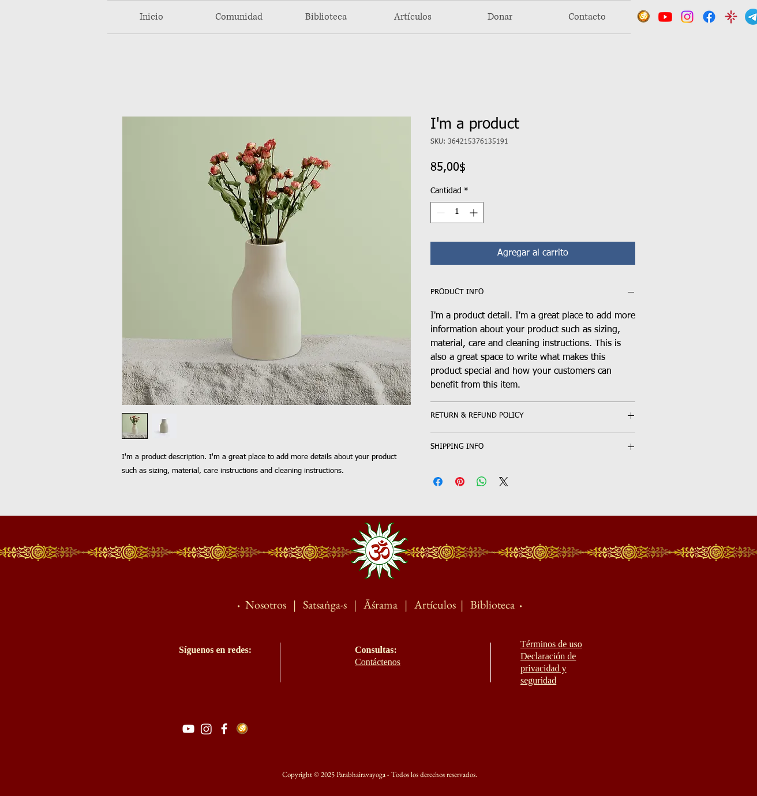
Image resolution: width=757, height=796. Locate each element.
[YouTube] (188, 729)
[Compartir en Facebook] (438, 482)
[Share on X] (504, 482)
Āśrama (381, 604)
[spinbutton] (457, 212)
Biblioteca (492, 604)
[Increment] (474, 212)
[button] (238, 17)
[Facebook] (224, 729)
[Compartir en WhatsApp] (482, 482)
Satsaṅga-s (325, 604)
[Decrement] (439, 212)
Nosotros (265, 604)
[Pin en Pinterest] (460, 482)
